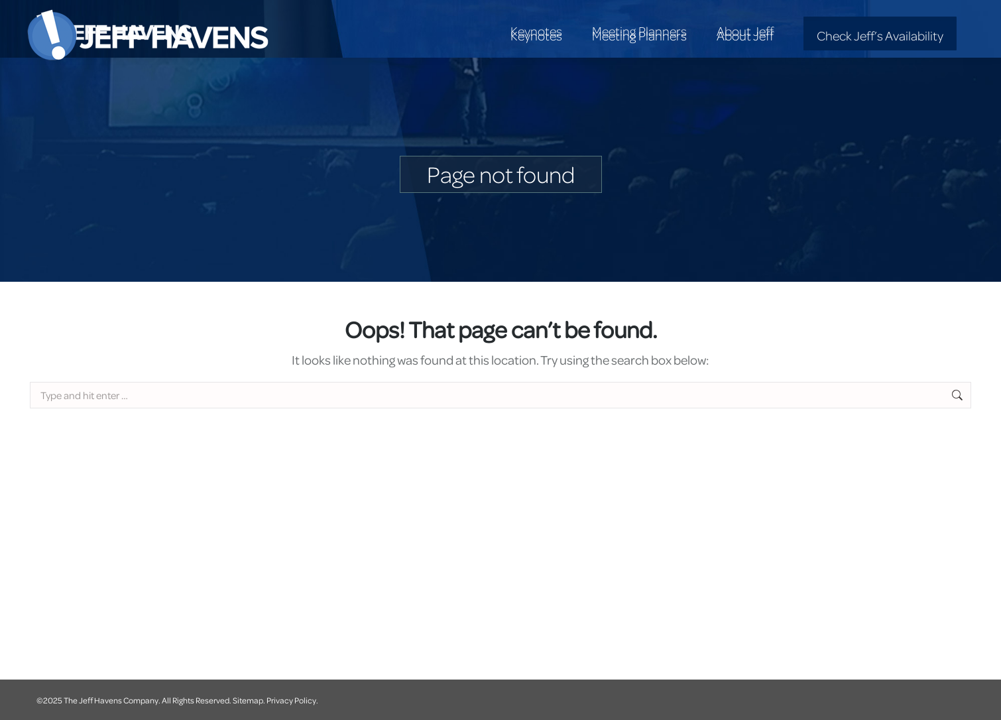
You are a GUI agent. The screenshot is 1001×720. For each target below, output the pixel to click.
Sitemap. (249, 700)
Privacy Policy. (292, 700)
